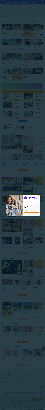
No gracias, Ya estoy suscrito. (35, 213)
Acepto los (32, 214)
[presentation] (36, 207)
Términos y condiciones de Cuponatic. (33, 214)
